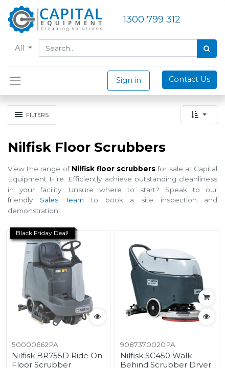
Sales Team (62, 200)
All (20, 48)
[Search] (207, 48)
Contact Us (189, 79)
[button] (199, 114)
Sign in (128, 80)
